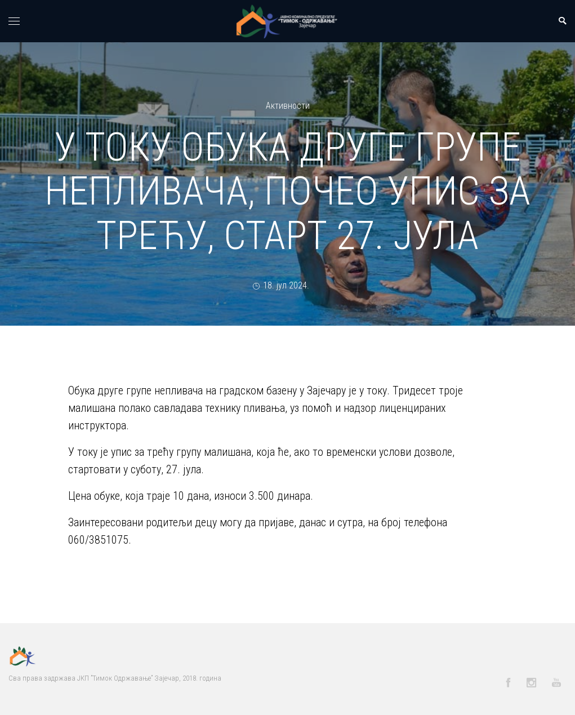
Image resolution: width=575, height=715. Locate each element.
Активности (288, 105)
